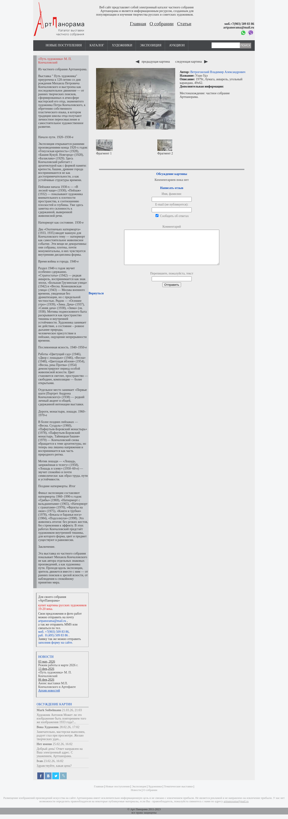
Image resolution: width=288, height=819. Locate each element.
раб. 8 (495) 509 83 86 (53, 635)
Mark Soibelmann (49, 710)
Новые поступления (64, 45)
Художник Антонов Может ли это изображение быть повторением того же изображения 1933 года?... (61, 718)
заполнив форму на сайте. (55, 642)
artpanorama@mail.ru (52, 621)
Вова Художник (48, 727)
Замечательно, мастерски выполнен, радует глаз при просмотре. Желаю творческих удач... (61, 735)
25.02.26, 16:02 (63, 744)
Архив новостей (49, 690)
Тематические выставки (178, 786)
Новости (46, 657)
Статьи (184, 23)
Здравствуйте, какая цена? (54, 765)
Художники (122, 45)
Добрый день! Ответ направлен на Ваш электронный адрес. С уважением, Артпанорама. (60, 752)
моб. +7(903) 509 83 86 (53, 631)
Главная (138, 23)
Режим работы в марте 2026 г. (58, 665)
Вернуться (96, 300)
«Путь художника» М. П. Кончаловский (55, 674)
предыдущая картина (153, 61)
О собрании (162, 23)
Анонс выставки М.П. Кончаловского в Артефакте (57, 685)
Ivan (40, 761)
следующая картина (191, 61)
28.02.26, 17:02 (69, 727)
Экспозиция (150, 45)
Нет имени (44, 744)
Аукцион (177, 45)
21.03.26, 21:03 (72, 710)
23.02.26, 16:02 (54, 761)
